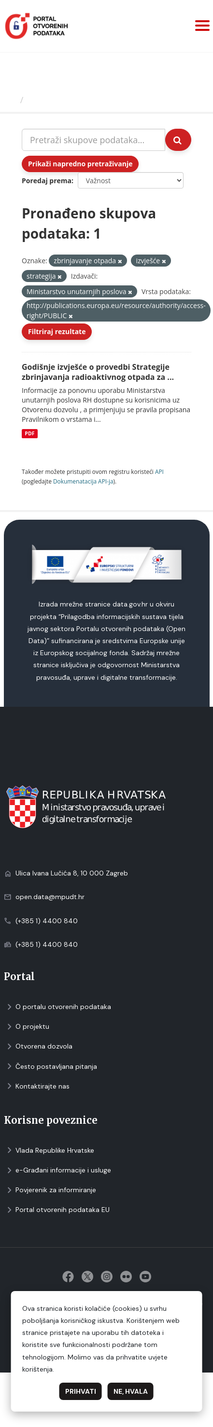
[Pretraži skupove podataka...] (93, 140)
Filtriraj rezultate (56, 331)
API (159, 471)
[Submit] (178, 140)
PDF (29, 433)
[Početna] (11, 100)
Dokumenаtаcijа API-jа (83, 481)
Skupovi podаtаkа (67, 100)
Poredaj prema (46, 180)
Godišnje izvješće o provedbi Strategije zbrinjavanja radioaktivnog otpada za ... (98, 372)
